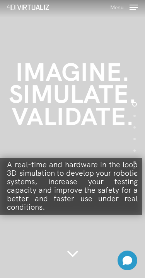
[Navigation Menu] (124, 6)
